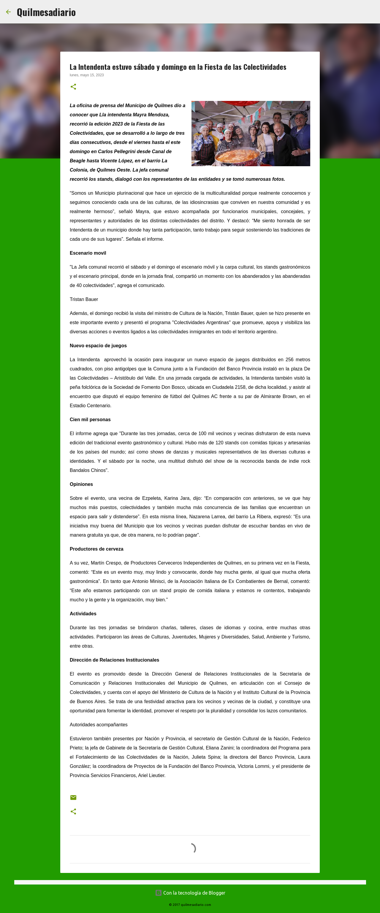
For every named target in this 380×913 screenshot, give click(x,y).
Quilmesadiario (46, 12)
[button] (73, 87)
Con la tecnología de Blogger (190, 892)
